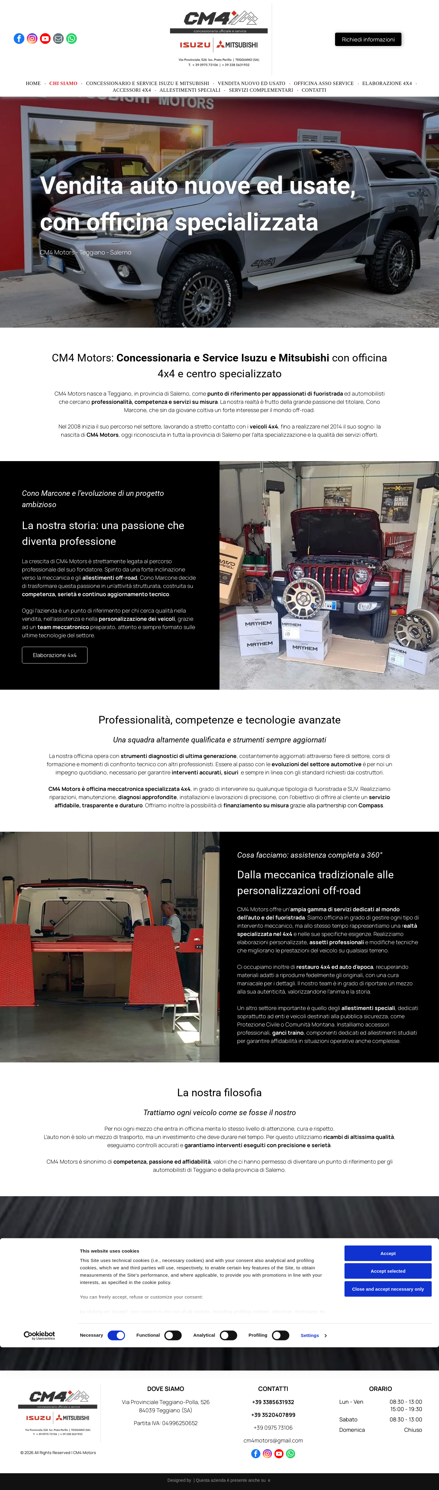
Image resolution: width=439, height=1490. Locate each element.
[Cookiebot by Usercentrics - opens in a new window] (39, 1478)
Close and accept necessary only (388, 1431)
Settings (310, 1478)
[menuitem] (34, 83)
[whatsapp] (71, 39)
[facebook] (19, 39)
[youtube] (45, 39)
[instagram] (32, 39)
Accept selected (388, 1413)
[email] (58, 39)
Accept (388, 1396)
